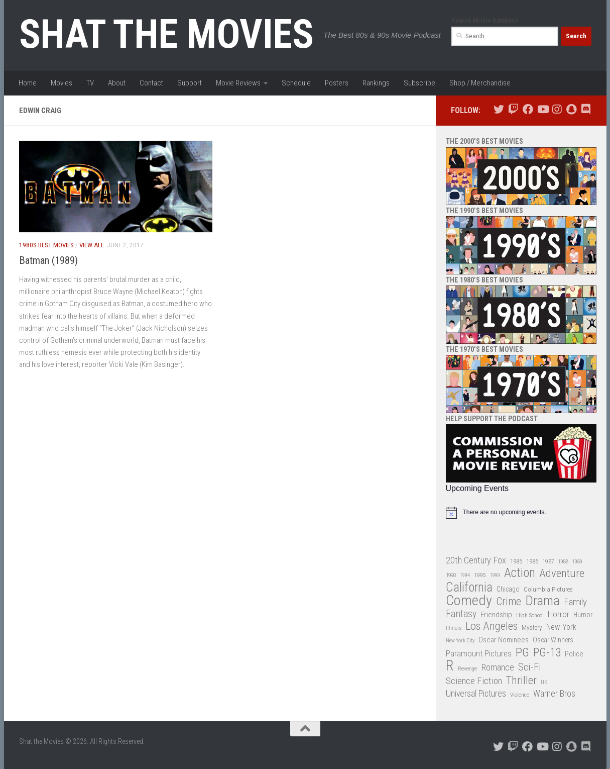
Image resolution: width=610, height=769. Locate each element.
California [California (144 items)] (469, 587)
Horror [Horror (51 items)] (558, 614)
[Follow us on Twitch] (513, 109)
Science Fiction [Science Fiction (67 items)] (474, 681)
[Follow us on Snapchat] (571, 109)
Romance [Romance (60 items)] (497, 667)
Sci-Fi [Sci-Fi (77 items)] (529, 667)
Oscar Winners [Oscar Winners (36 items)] (553, 640)
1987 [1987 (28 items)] (548, 561)
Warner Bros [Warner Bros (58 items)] (554, 693)
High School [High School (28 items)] (530, 615)
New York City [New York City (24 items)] (460, 640)
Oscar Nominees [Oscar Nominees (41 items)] (503, 639)
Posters (336, 82)
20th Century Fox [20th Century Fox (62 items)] (476, 560)
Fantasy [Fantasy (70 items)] (461, 614)
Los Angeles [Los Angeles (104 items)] (491, 626)
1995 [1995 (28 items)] (480, 575)
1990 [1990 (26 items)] (451, 575)
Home (28, 82)
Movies (61, 82)
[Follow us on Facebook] (528, 109)
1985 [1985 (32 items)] (516, 561)
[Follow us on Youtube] (542, 109)
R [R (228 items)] (450, 665)
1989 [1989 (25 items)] (577, 561)
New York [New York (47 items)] (561, 627)
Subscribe (419, 82)
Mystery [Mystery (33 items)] (532, 627)
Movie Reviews (238, 82)
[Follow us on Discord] (586, 109)
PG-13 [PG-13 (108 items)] (547, 653)
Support (189, 82)
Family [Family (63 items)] (575, 602)
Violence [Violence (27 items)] (519, 694)
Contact (151, 82)
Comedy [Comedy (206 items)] (469, 601)
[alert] (521, 513)
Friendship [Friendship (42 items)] (496, 614)
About (117, 82)
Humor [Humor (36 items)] (582, 615)
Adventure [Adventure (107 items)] (561, 574)
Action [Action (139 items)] (519, 573)
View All (91, 245)
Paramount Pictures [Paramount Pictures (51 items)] (479, 653)
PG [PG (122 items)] (522, 652)
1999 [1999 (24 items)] (495, 575)
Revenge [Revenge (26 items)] (467, 668)
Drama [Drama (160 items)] (542, 601)
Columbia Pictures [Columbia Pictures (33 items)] (548, 589)
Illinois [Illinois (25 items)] (453, 628)
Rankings (376, 82)
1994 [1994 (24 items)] (465, 575)
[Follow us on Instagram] (557, 109)
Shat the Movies (166, 34)
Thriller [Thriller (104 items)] (521, 681)
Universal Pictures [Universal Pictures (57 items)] (476, 694)
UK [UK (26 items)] (544, 682)
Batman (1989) (48, 260)
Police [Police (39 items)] (574, 654)
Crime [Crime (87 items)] (508, 602)
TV (90, 82)
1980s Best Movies (46, 245)
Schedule (296, 82)
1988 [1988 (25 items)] (563, 561)
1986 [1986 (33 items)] (532, 561)
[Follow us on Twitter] (499, 109)
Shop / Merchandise (480, 82)
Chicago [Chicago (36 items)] (508, 589)
